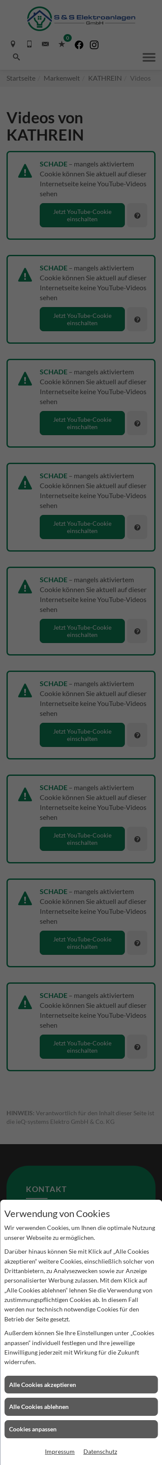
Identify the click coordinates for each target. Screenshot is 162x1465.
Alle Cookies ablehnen (39, 1406)
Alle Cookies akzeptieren (42, 1384)
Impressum (60, 1451)
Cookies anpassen (33, 1429)
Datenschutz (100, 1451)
